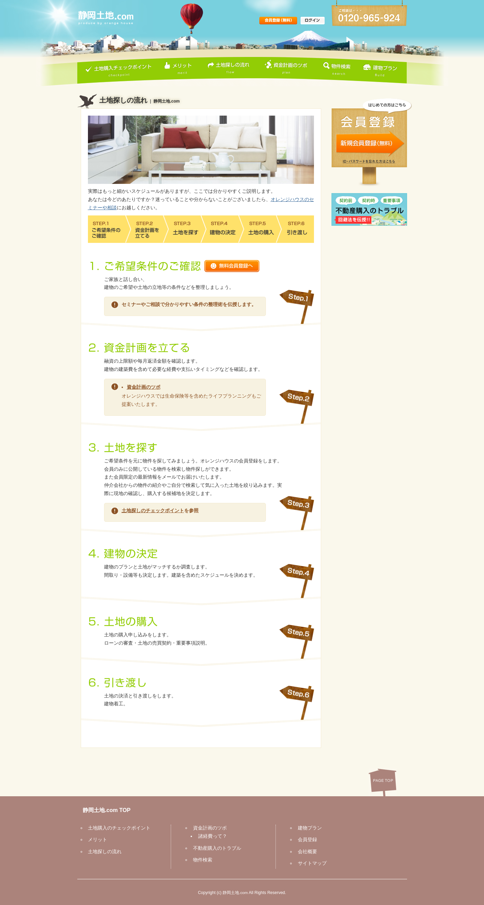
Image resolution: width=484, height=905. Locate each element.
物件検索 (200, 859)
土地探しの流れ (103, 851)
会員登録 (305, 839)
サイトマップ (309, 863)
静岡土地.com (235, 892)
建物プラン (307, 827)
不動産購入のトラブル (215, 847)
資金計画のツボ (143, 386)
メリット (95, 839)
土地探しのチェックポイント (153, 510)
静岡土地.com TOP (104, 810)
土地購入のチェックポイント (117, 827)
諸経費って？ (210, 835)
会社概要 (305, 851)
